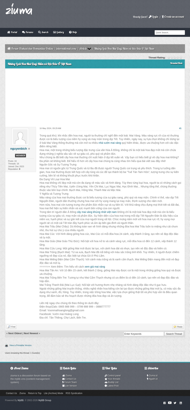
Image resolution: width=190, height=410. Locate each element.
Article (83, 48)
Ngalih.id (152, 379)
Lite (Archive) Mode (53, 393)
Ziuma (67, 375)
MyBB (21, 400)
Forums (27, 32)
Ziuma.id (152, 375)
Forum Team (69, 382)
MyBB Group (44, 400)
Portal (12, 32)
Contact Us (69, 379)
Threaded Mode (176, 63)
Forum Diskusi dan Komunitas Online (32, 48)
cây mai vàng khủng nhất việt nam (97, 211)
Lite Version (69, 386)
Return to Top (34, 393)
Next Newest (31, 333)
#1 (180, 128)
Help (73, 32)
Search (43, 32)
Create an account (173, 16)
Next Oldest (15, 333)
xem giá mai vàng (95, 266)
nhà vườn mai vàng (110, 142)
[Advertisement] (95, 96)
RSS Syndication (74, 393)
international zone (66, 48)
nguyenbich (18, 148)
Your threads (112, 379)
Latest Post (112, 386)
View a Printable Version (20, 345)
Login (153, 16)
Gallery (58, 32)
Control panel (113, 375)
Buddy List (111, 382)
